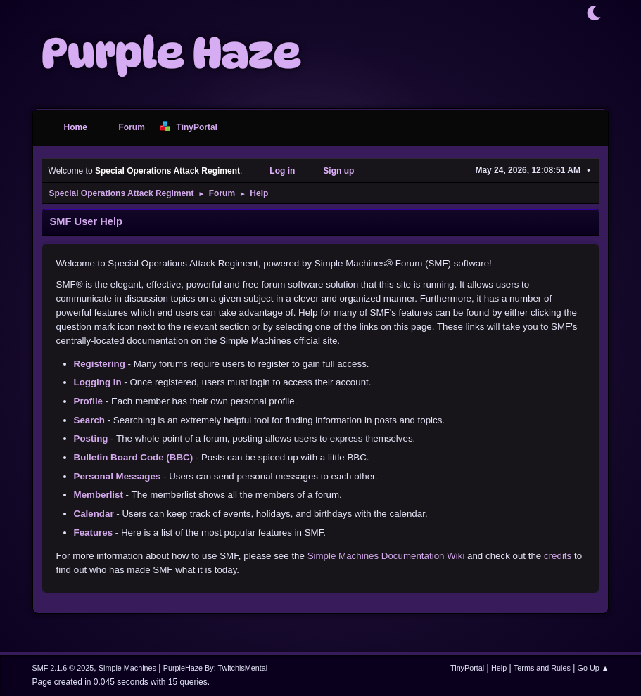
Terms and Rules (542, 668)
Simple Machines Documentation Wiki (386, 555)
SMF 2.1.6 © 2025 (63, 668)
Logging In (98, 382)
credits (557, 555)
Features (93, 532)
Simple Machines (127, 668)
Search (89, 420)
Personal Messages (117, 476)
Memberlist (98, 494)
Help (499, 668)
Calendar (94, 513)
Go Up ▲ (593, 668)
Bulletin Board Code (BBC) (133, 457)
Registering (99, 364)
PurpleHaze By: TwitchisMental (215, 668)
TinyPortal (467, 668)
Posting (91, 438)
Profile (88, 401)
